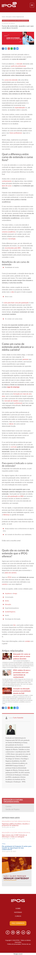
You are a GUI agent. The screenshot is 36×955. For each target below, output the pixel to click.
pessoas (25, 359)
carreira (4, 584)
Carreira (8, 806)
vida (12, 292)
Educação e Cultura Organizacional (15, 16)
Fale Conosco (18, 923)
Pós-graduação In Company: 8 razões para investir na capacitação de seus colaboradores (16, 847)
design (15, 593)
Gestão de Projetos (13, 809)
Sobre (18, 908)
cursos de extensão (11, 80)
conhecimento (7, 181)
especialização (20, 107)
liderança (6, 515)
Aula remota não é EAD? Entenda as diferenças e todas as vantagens (14, 835)
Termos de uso (26, 944)
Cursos (18, 916)
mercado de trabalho (11, 401)
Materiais (18, 912)
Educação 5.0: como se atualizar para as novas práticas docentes (21, 656)
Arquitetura (8, 593)
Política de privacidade (14, 944)
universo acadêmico (9, 232)
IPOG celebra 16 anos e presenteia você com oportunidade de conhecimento (21, 673)
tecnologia (11, 239)
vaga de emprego (13, 387)
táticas (11, 424)
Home (3, 16)
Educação (8, 604)
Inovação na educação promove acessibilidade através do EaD (22, 691)
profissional (18, 403)
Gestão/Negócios (10, 612)
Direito (7, 601)
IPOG (3, 844)
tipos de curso (7, 186)
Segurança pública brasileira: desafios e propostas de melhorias (15, 824)
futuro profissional (16, 133)
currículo (14, 447)
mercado (19, 64)
